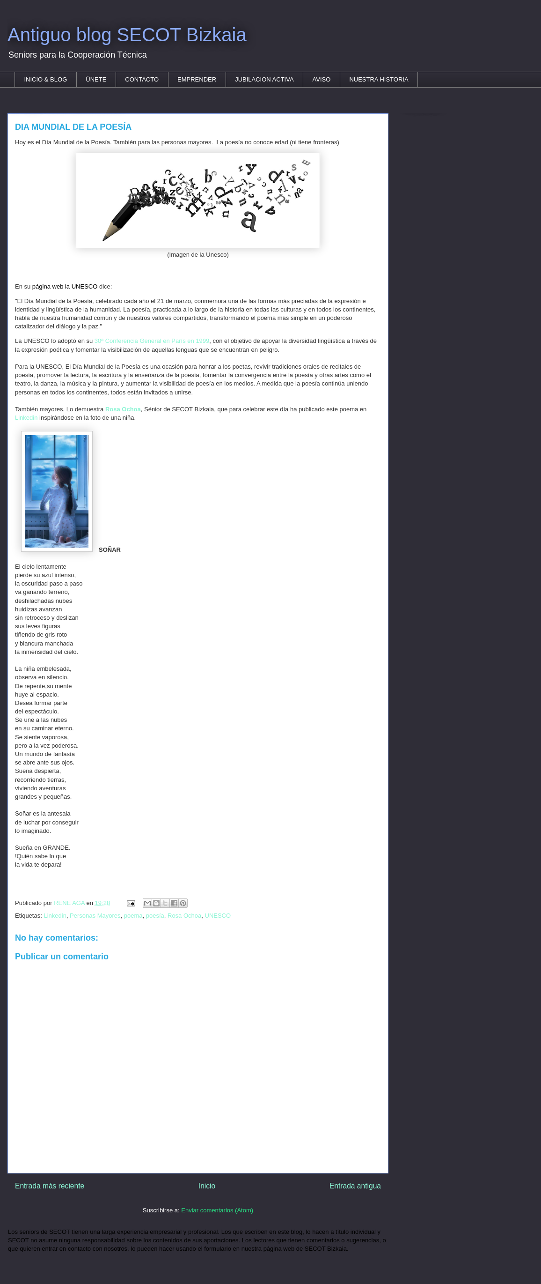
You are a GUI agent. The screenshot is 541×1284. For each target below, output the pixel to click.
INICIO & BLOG (45, 79)
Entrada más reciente (49, 1186)
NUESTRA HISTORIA (378, 79)
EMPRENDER (196, 79)
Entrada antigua (355, 1186)
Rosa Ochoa (184, 915)
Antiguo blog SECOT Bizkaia (127, 34)
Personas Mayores (95, 915)
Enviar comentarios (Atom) (217, 1210)
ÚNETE (96, 79)
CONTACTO (142, 79)
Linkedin (26, 417)
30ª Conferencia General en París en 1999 (152, 340)
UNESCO (218, 915)
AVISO (322, 79)
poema (133, 915)
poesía (155, 915)
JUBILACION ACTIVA (264, 79)
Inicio (206, 1186)
